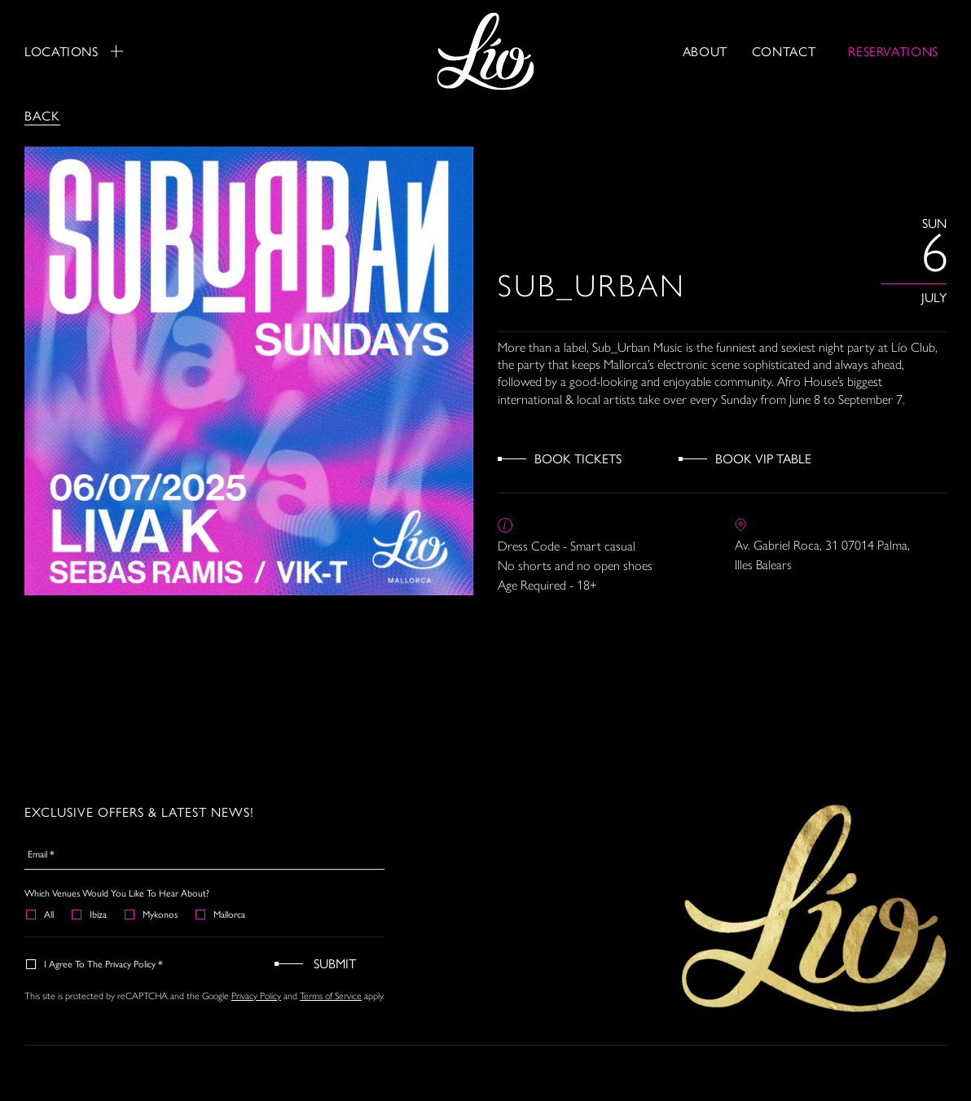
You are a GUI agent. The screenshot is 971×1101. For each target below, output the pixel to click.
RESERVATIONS (893, 51)
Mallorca (221, 913)
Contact (783, 51)
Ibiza (90, 913)
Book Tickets (578, 458)
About (705, 51)
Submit (335, 963)
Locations (73, 51)
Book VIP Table (763, 458)
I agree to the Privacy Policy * (95, 963)
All (41, 913)
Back (42, 115)
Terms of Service (331, 996)
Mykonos (152, 913)
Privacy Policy (256, 996)
